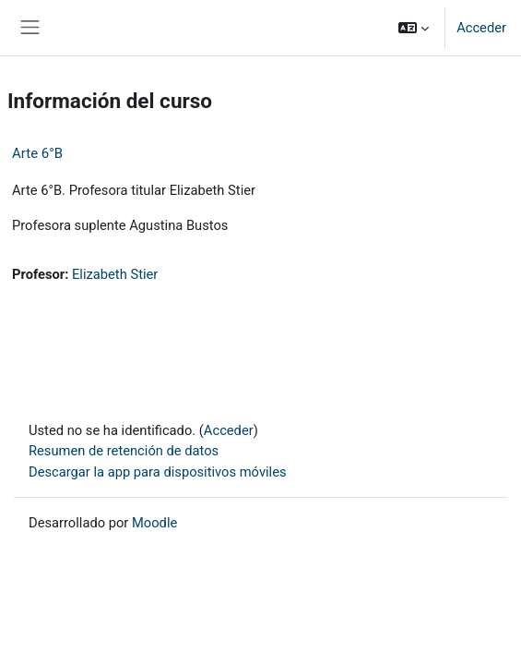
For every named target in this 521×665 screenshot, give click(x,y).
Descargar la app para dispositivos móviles (158, 472)
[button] (413, 27)
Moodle (154, 522)
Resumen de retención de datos (124, 450)
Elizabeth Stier (115, 274)
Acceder (481, 27)
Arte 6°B (37, 153)
